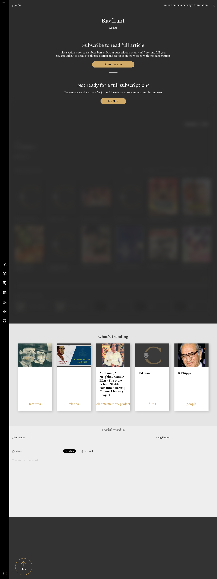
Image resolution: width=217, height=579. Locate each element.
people (16, 5)
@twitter (17, 451)
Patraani (145, 373)
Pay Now (113, 101)
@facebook (87, 451)
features (35, 404)
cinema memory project (113, 404)
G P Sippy (184, 373)
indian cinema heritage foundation (186, 5)
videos (74, 404)
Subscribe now (113, 64)
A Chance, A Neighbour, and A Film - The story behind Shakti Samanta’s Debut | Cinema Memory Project (112, 384)
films (152, 404)
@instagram (18, 437)
